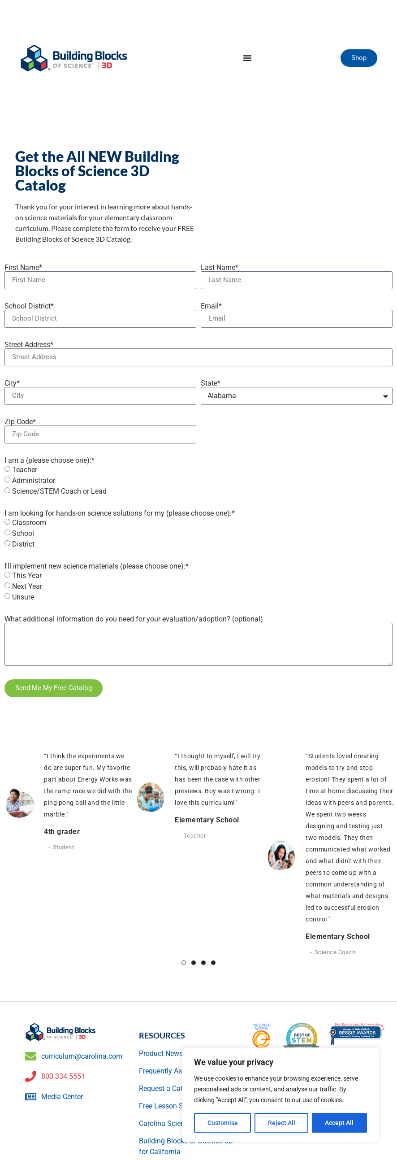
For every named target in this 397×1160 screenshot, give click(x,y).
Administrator (33, 480)
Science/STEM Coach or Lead (59, 491)
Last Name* (219, 267)
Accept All (339, 1122)
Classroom (29, 522)
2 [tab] (193, 962)
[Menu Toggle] (247, 57)
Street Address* (28, 344)
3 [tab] (203, 962)
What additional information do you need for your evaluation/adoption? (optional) (133, 619)
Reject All (281, 1122)
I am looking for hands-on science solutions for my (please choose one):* (119, 513)
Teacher (24, 469)
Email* (211, 306)
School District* (29, 306)
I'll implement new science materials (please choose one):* (96, 566)
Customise (222, 1122)
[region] (280, 1095)
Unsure (23, 596)
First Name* (23, 267)
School (23, 533)
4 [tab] (213, 962)
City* (12, 383)
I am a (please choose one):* (49, 460)
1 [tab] (183, 962)
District (23, 543)
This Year (27, 575)
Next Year (27, 586)
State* (210, 383)
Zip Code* (20, 422)
